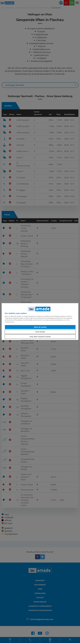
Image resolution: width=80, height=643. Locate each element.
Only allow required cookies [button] (40, 337)
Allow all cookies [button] (40, 327)
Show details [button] (40, 332)
